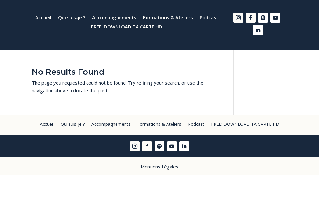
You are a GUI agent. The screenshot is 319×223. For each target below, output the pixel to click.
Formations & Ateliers (168, 17)
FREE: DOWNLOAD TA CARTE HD (126, 27)
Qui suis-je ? (71, 17)
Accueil (43, 17)
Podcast (209, 17)
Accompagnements (114, 17)
